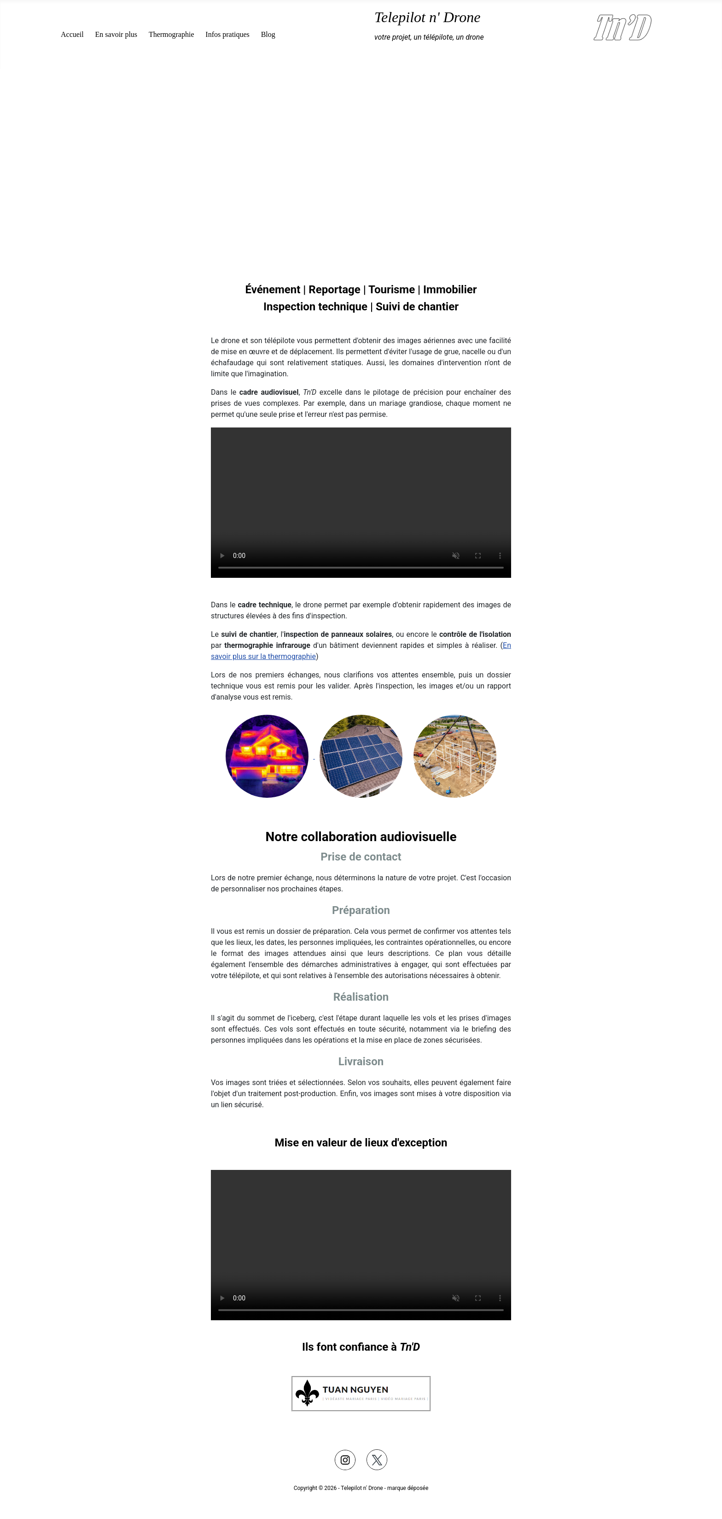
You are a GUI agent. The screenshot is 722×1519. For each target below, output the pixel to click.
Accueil (72, 34)
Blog (268, 34)
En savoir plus (116, 34)
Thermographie (171, 34)
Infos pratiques (227, 34)
